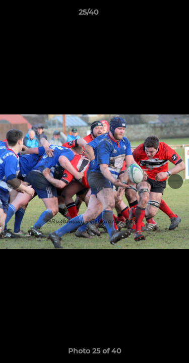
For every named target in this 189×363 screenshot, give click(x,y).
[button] (153, 14)
